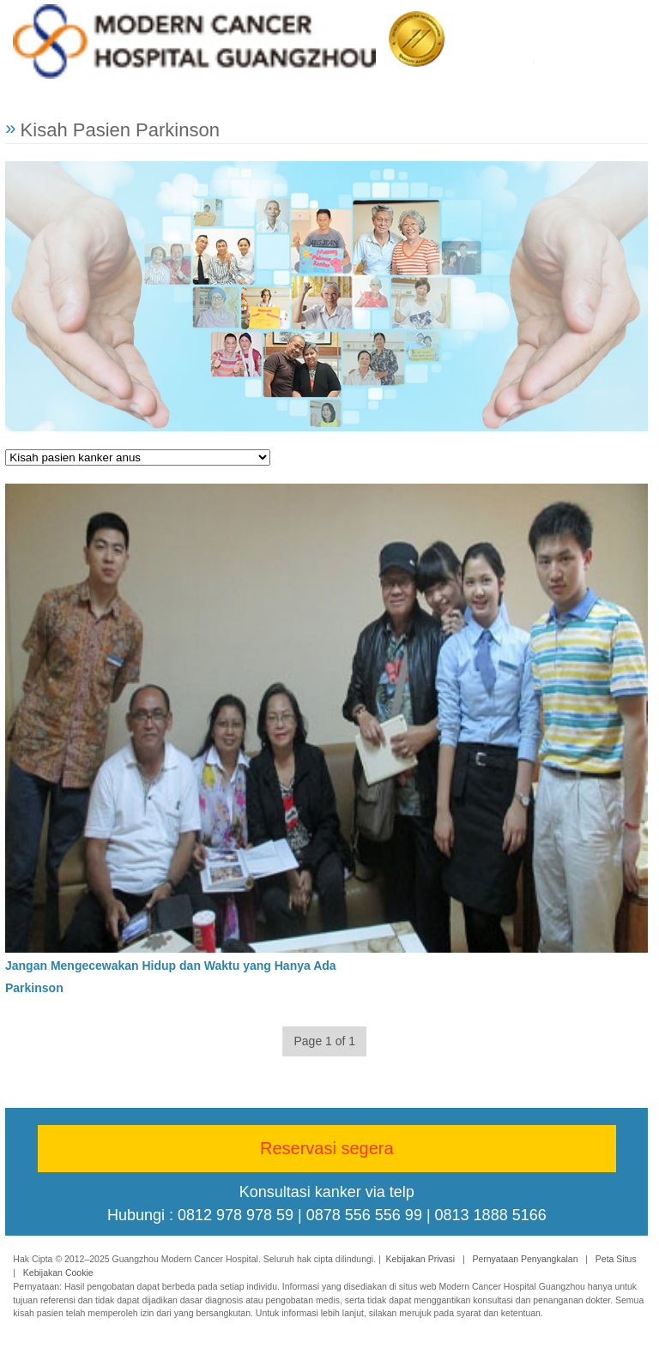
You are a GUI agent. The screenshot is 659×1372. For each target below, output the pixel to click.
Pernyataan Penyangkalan (524, 1259)
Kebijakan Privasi (421, 1259)
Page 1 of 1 (324, 1041)
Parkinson (34, 987)
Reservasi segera (327, 1148)
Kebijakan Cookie (58, 1272)
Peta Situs (616, 1259)
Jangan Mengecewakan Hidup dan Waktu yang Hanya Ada (170, 965)
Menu (626, 33)
